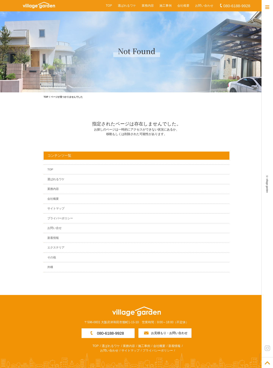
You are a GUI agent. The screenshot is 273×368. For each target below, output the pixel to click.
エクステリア (55, 247)
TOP (109, 5)
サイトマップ (55, 208)
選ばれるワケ (127, 5)
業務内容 (148, 5)
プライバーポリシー (60, 218)
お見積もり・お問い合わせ (169, 333)
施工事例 (165, 5)
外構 (50, 267)
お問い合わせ (204, 5)
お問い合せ (54, 228)
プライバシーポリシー (158, 350)
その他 (51, 257)
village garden (267, 185)
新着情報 (53, 237)
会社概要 (183, 5)
